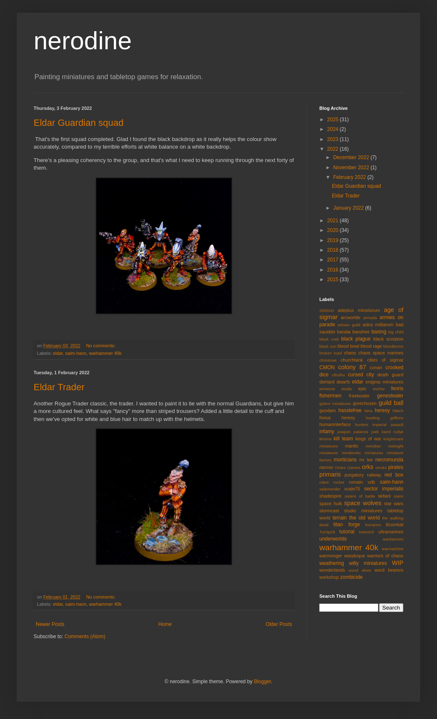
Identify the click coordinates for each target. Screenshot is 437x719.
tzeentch (366, 532)
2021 (333, 221)
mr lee (366, 459)
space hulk (330, 503)
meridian (373, 446)
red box (393, 475)
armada (370, 317)
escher (379, 388)
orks (367, 466)
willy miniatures (368, 563)
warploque (354, 555)
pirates (395, 467)
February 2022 (350, 177)
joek (375, 431)
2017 (333, 260)
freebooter (359, 395)
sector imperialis (383, 489)
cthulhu (338, 375)
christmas (328, 360)
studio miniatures (363, 510)
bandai (343, 331)
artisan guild (348, 324)
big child (395, 332)
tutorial (347, 532)
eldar (58, 353)
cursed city (361, 375)
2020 (333, 230)
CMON (327, 367)
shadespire (330, 495)
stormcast (329, 510)
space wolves (363, 503)
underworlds (333, 539)
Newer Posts (50, 624)
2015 (333, 279)
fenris (397, 388)
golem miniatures (335, 403)
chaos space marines (380, 352)
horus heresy (337, 417)
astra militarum (378, 324)
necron (326, 467)
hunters (362, 424)
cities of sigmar (385, 359)
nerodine (83, 41)
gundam (327, 410)
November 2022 (352, 167)
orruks (381, 467)
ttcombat (394, 524)
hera (368, 410)
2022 (333, 149)
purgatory (354, 474)
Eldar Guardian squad (79, 122)
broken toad (330, 353)
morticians (345, 460)
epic (362, 388)
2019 (333, 240)
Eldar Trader (59, 387)
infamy (326, 431)
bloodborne (393, 346)
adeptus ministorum (359, 310)
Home (165, 624)
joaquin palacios (352, 431)
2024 (333, 129)
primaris (330, 474)
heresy (382, 410)
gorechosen (364, 403)
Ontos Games (347, 467)
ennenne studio (335, 388)
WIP (397, 562)
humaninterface (334, 424)
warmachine (392, 548)
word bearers (388, 570)
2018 (333, 250)
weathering (331, 563)
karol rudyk (392, 431)
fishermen (330, 396)
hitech (397, 410)
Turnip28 (327, 532)
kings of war (368, 438)
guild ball (391, 402)
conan (376, 367)
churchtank (352, 359)
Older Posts (279, 624)
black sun (328, 346)
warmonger (330, 555)
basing (378, 332)
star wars (393, 503)
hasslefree (349, 410)
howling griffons (384, 417)
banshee (360, 331)
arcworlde (351, 317)
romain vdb (362, 482)
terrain (339, 518)
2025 (333, 119)
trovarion (373, 524)
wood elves (360, 570)
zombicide (351, 577)
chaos (350, 352)
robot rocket (331, 482)
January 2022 (349, 208)
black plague (356, 339)
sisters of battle (360, 496)
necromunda (389, 460)
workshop (329, 577)
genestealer (390, 396)
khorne (325, 439)
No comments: (101, 345)
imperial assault (387, 424)
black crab (329, 339)
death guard (390, 374)
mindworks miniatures (362, 452)
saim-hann (75, 353)
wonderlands (332, 570)
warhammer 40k (105, 353)
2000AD (326, 310)
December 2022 (352, 157)
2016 (333, 270)
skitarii (384, 495)
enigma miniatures (384, 381)
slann (398, 496)
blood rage (371, 346)
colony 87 (352, 367)
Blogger (262, 681)
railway (374, 474)
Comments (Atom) (84, 636)
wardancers (392, 539)
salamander (329, 489)
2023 (333, 139)
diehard (326, 381)
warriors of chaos (385, 555)
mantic (351, 445)
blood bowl (348, 346)
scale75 (352, 488)
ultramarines (391, 531)
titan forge (346, 524)
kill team (343, 439)
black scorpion (388, 338)
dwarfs (343, 381)
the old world (364, 518)
